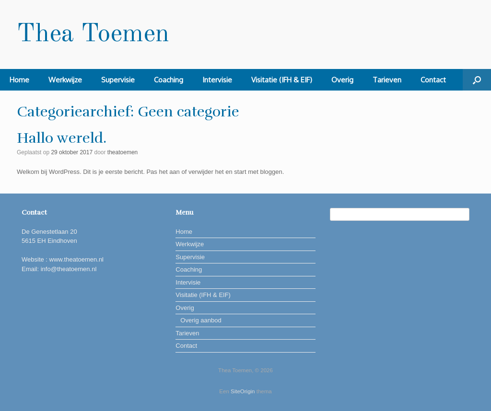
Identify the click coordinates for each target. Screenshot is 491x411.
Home (19, 79)
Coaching (168, 79)
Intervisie (217, 79)
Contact (433, 79)
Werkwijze (65, 79)
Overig (342, 79)
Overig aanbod (200, 320)
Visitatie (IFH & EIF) (281, 79)
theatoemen (122, 152)
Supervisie (118, 79)
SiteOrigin (243, 391)
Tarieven (387, 79)
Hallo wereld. (61, 138)
